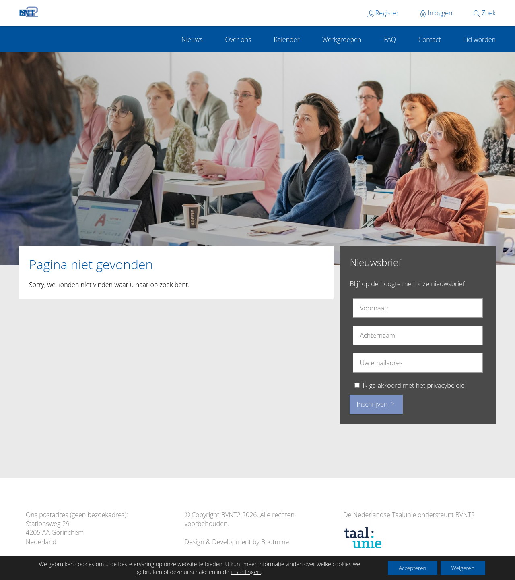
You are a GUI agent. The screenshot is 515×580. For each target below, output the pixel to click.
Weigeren (461, 567)
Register (383, 12)
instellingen (242, 571)
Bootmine (275, 541)
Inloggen (436, 12)
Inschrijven (376, 404)
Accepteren (407, 567)
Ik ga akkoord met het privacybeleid (414, 385)
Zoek (485, 12)
